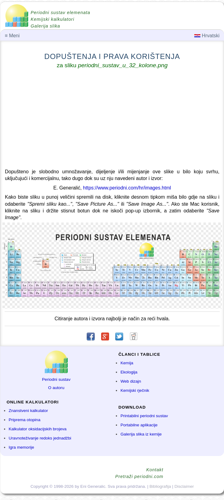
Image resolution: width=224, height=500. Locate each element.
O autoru (56, 387)
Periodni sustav (56, 379)
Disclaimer (184, 486)
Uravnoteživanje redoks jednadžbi (40, 438)
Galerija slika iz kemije (140, 434)
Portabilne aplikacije (139, 425)
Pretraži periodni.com (139, 476)
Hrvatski (206, 35)
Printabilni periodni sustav (144, 416)
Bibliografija (160, 486)
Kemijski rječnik (134, 390)
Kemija (126, 363)
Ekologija (128, 372)
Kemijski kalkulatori (52, 19)
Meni (12, 35)
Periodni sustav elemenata (60, 12)
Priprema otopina (24, 419)
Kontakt (154, 469)
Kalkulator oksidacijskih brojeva (37, 429)
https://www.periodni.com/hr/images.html (127, 187)
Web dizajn (130, 381)
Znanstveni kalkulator (28, 410)
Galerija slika (45, 26)
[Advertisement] (112, 120)
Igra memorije (21, 447)
